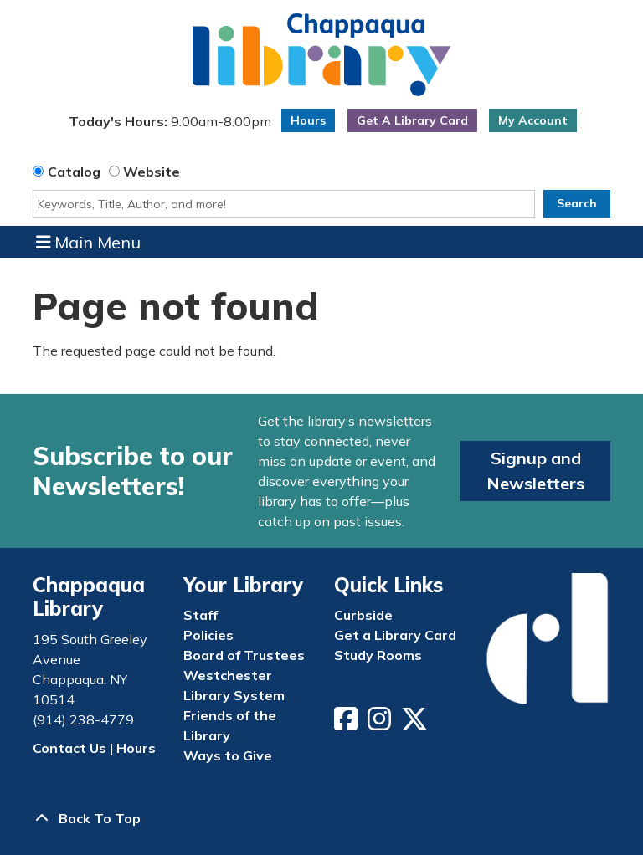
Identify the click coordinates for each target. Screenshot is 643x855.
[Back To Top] (321, 818)
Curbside (363, 615)
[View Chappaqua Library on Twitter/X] (416, 723)
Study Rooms (378, 655)
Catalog (74, 171)
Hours (308, 120)
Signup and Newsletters (535, 471)
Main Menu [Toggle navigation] (88, 242)
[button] (169, 125)
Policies (208, 635)
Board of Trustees (244, 655)
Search (577, 203)
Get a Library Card (395, 635)
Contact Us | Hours (94, 748)
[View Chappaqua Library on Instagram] (381, 723)
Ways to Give (227, 755)
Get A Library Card (412, 120)
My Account (533, 120)
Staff (200, 615)
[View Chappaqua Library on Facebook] (347, 723)
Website (151, 171)
